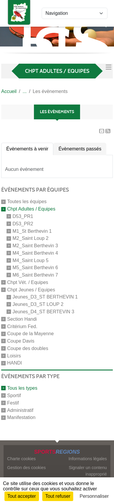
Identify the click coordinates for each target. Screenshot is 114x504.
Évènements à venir (27, 148)
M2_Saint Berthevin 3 (35, 245)
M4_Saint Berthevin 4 (35, 253)
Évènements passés (79, 148)
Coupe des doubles (27, 348)
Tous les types (22, 388)
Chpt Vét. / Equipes (27, 282)
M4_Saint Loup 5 (31, 260)
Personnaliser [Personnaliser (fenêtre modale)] (94, 496)
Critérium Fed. (22, 326)
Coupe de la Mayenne (30, 333)
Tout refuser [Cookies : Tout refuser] (57, 496)
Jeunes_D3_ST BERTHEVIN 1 (45, 296)
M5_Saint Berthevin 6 (35, 267)
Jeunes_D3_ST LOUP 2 (38, 304)
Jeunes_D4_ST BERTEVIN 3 (43, 311)
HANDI (14, 362)
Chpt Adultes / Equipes (31, 208)
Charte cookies (21, 458)
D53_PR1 (23, 216)
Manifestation (21, 417)
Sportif (14, 395)
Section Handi (22, 319)
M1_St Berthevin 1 (32, 230)
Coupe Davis (21, 341)
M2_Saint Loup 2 (31, 238)
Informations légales (87, 458)
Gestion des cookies (26, 467)
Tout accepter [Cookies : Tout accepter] (21, 496)
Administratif (20, 409)
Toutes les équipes (27, 201)
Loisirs (14, 355)
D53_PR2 (23, 223)
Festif (13, 402)
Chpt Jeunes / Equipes (31, 289)
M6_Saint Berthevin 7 (35, 274)
